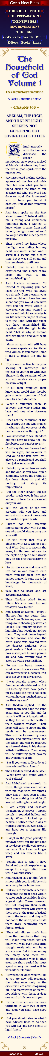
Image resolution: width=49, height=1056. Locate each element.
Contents (24, 98)
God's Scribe (12, 37)
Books (25, 42)
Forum (41, 37)
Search (28, 37)
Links (37, 42)
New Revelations (24, 26)
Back (12, 98)
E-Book (13, 42)
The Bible (24, 32)
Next (36, 98)
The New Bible (24, 21)
